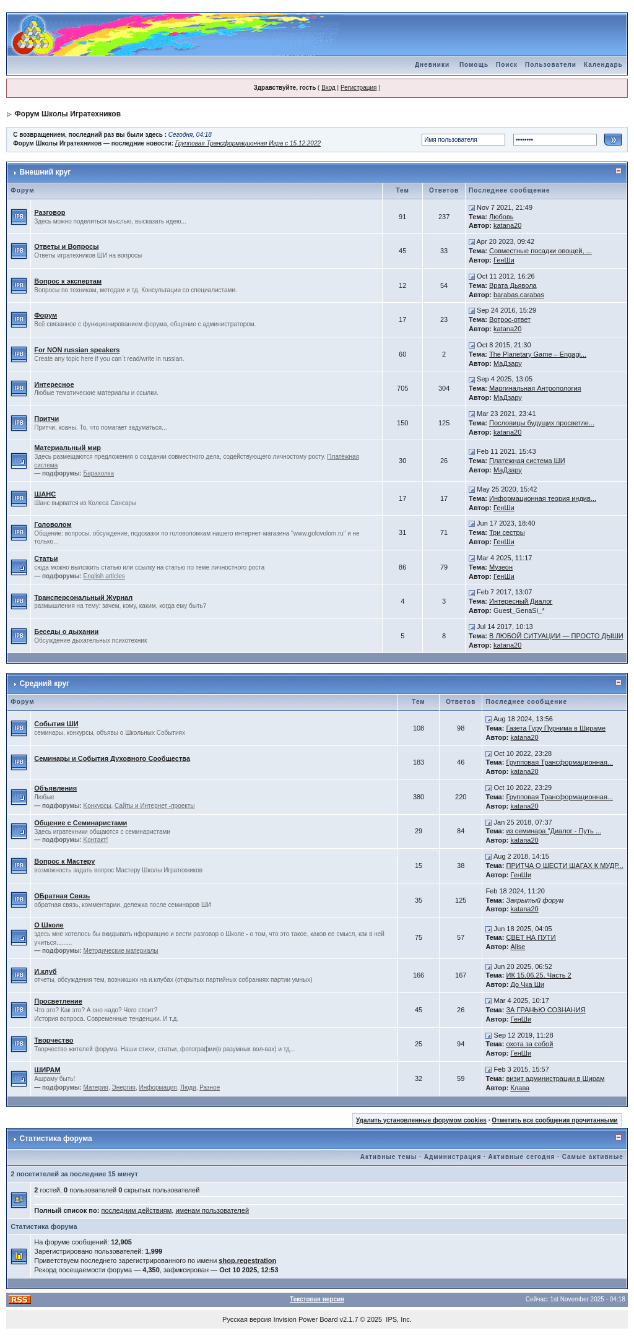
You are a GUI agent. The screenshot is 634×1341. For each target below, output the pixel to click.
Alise (517, 946)
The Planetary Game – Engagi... (537, 354)
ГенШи (504, 260)
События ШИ (56, 723)
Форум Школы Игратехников (68, 114)
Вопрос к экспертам (68, 281)
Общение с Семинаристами (80, 823)
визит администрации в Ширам (555, 1078)
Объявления (55, 788)
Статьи (46, 558)
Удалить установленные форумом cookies (421, 1120)
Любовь (501, 216)
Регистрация (358, 87)
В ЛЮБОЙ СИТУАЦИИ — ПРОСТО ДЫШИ (556, 636)
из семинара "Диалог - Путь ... (553, 831)
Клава (519, 1087)
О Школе (48, 925)
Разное (209, 1087)
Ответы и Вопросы (66, 246)
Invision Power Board (306, 1319)
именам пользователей (212, 1210)
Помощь (474, 64)
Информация (158, 1087)
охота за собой (529, 1044)
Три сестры (507, 532)
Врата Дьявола (513, 285)
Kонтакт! (96, 839)
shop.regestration (247, 1260)
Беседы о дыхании (66, 631)
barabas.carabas (518, 294)
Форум (45, 315)
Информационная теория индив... (542, 498)
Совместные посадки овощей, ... (540, 250)
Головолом (52, 524)
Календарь (603, 64)
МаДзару (507, 363)
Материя (96, 1087)
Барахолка (99, 473)
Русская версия (246, 1319)
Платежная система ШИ (527, 460)
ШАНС (45, 494)
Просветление (58, 1001)
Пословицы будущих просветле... (541, 423)
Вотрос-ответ (510, 319)
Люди (188, 1087)
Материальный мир (67, 447)
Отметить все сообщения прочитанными (555, 1120)
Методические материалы (121, 950)
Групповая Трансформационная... (559, 762)
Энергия (124, 1087)
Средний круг (44, 683)
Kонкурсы (97, 805)
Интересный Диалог (520, 601)
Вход (328, 87)
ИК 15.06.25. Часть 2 (538, 975)
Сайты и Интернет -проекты (155, 805)
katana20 (507, 225)
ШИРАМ (47, 1070)
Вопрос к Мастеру (64, 861)
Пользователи (550, 64)
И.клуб (45, 971)
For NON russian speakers (76, 350)
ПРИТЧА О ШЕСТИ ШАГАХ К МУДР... (564, 865)
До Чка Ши (527, 984)
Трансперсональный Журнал (83, 597)
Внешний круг (45, 172)
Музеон (501, 567)
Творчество (53, 1040)
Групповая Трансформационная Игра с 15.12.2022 (248, 143)
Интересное (54, 384)
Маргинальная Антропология (535, 388)
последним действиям (136, 1210)
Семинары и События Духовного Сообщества (112, 758)
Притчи (46, 418)
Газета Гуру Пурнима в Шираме (556, 728)
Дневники (432, 64)
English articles (104, 576)
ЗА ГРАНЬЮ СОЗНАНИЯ (545, 1009)
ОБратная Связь (62, 896)
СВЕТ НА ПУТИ (530, 937)
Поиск (507, 64)
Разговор (49, 212)
